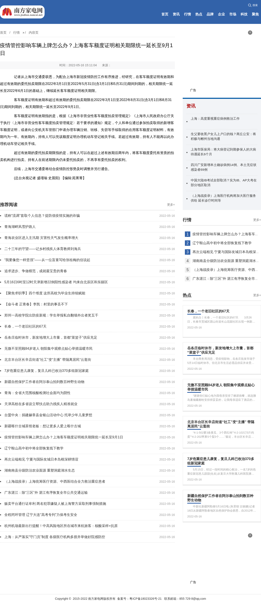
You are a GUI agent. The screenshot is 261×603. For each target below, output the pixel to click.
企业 (221, 14)
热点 (198, 14)
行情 (187, 14)
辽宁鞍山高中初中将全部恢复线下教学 (222, 243)
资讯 (176, 14)
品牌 (210, 14)
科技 (244, 14)
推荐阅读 (8, 204)
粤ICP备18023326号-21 (145, 598)
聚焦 (255, 14)
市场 (232, 14)
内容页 (33, 32)
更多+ (171, 204)
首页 (164, 14)
